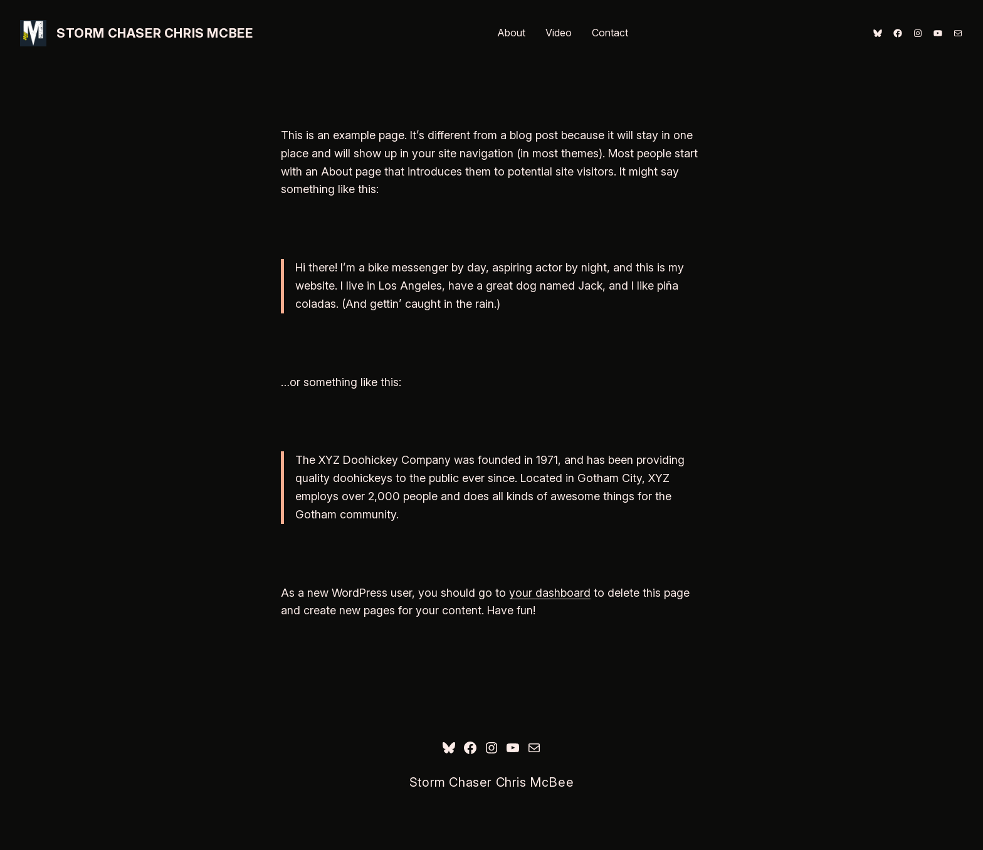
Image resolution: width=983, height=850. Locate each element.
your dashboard (550, 592)
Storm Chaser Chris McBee (154, 33)
